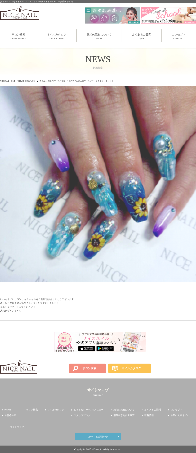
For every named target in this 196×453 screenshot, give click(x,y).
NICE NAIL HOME (7, 81)
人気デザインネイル (10, 310)
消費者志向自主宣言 (124, 415)
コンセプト (178, 36)
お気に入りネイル (180, 415)
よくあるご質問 (141, 36)
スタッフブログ (82, 415)
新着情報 (149, 415)
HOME (8, 409)
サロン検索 (18, 36)
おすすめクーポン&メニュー (89, 409)
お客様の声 (10, 415)
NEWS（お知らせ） (27, 81)
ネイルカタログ (56, 36)
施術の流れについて (99, 36)
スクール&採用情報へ (98, 436)
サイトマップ (17, 427)
